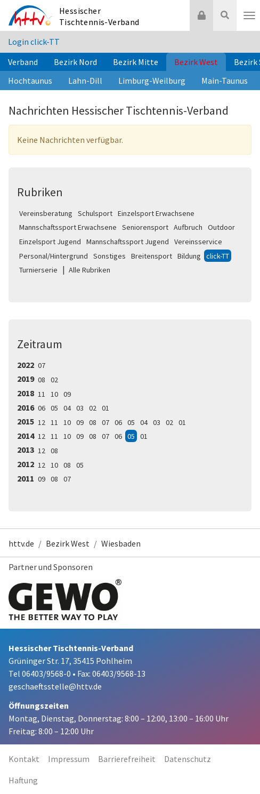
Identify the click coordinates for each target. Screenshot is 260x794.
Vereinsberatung (45, 213)
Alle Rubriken (89, 270)
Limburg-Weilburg (151, 80)
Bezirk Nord (75, 62)
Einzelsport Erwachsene (156, 213)
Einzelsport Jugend (50, 241)
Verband (23, 62)
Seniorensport (145, 227)
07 (41, 365)
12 (41, 422)
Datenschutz (187, 758)
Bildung (189, 256)
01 (105, 408)
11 (41, 394)
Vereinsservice (198, 241)
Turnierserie (38, 270)
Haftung (23, 780)
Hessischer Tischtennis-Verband (99, 16)
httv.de (21, 543)
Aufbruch (188, 227)
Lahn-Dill (85, 80)
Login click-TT (34, 41)
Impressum (69, 758)
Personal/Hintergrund (53, 256)
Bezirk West (196, 62)
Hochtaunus (30, 80)
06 (41, 408)
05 (54, 408)
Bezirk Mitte (135, 62)
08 (41, 379)
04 (67, 408)
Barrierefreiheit (127, 758)
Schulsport (95, 213)
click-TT (217, 256)
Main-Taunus (224, 80)
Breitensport (151, 256)
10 (54, 394)
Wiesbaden (121, 543)
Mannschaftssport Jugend (127, 241)
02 (54, 379)
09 (67, 394)
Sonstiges (109, 256)
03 (80, 408)
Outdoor (221, 227)
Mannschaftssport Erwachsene (68, 227)
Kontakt (24, 758)
